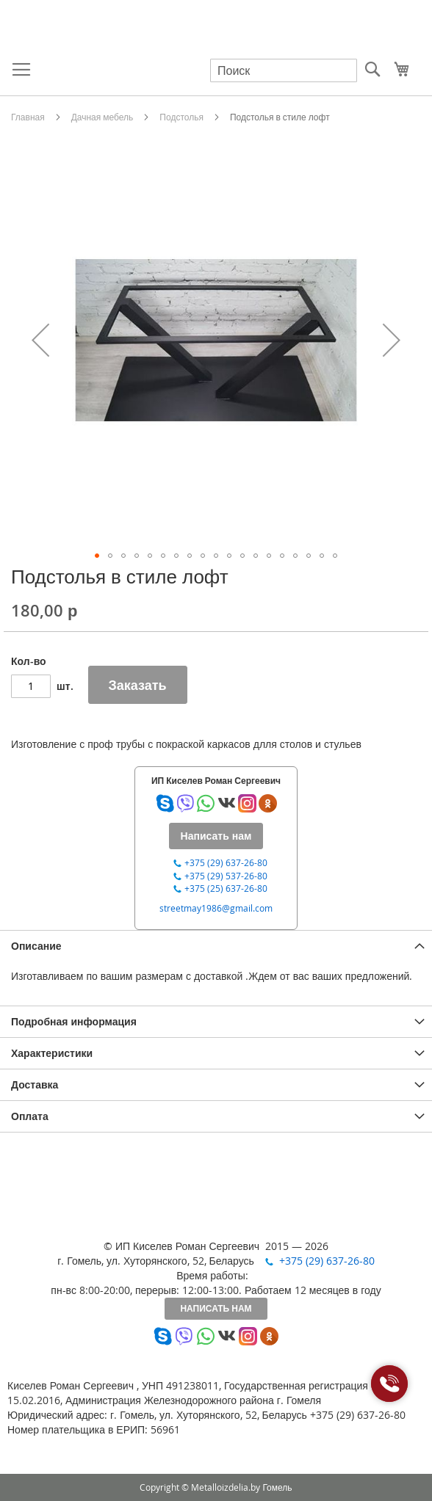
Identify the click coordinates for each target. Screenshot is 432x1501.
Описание (36, 946)
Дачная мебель (102, 117)
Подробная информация (74, 1021)
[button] (40, 340)
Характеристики (52, 1053)
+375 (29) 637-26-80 (225, 862)
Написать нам (215, 1308)
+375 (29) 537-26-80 (225, 876)
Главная (28, 117)
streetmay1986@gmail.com (216, 908)
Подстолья (181, 117)
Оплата (29, 1116)
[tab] (216, 946)
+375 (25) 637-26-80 (225, 888)
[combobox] (283, 70)
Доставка (34, 1084)
